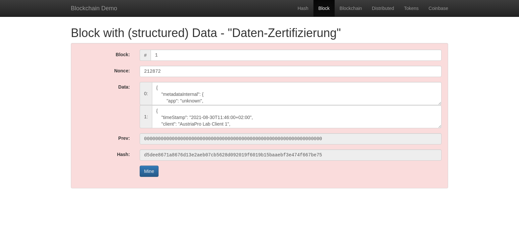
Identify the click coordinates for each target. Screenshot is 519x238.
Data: (124, 87)
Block (324, 8)
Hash (303, 8)
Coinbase (438, 8)
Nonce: (122, 70)
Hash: (123, 154)
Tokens (411, 8)
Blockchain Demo (94, 8)
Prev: (124, 138)
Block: (123, 54)
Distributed (383, 8)
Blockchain (351, 8)
